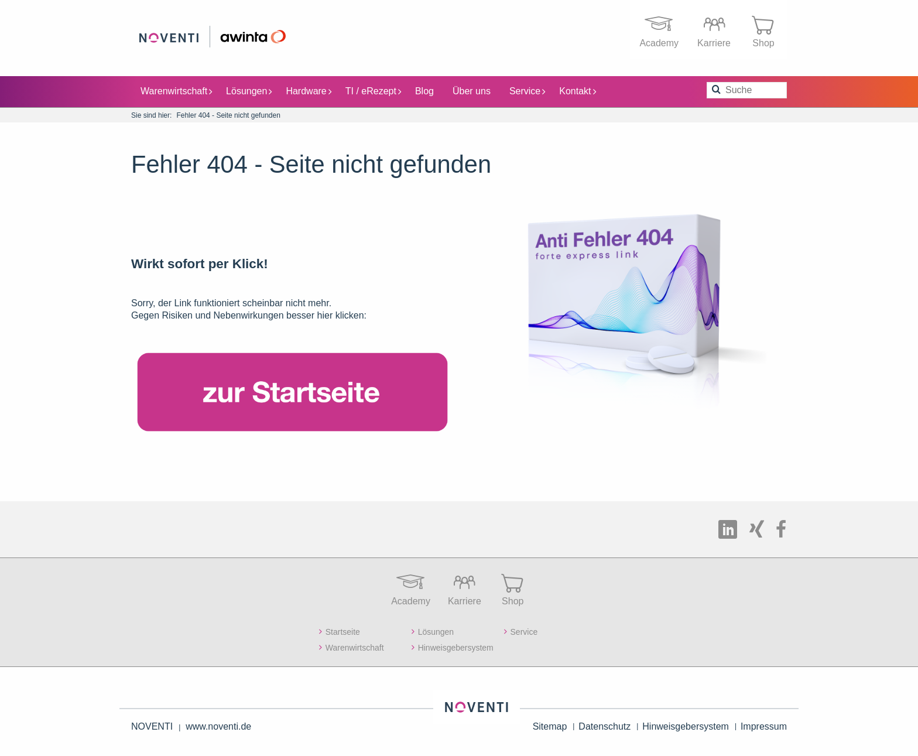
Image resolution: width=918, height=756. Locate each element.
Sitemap (550, 726)
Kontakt (577, 90)
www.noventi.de (218, 726)
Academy (659, 28)
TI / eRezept (373, 90)
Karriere (714, 28)
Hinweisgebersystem (456, 647)
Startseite (343, 631)
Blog (424, 90)
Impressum (764, 726)
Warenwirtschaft (176, 90)
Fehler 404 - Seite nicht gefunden (228, 115)
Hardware (308, 90)
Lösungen (249, 90)
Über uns (472, 90)
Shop (763, 28)
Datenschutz (604, 726)
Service (527, 90)
